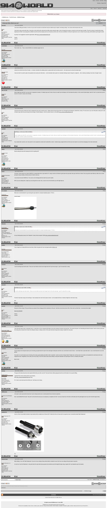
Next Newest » (102, 479)
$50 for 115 (54, 247)
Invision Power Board (49, 497)
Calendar (105, 8)
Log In (55, 14)
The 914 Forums (12, 17)
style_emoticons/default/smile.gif (43, 34)
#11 (104, 245)
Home (94, 0)
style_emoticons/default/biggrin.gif (66, 112)
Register (57, 14)
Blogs (105, 0)
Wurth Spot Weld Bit (18, 311)
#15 (104, 326)
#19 (104, 412)
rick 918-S (4, 326)
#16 (104, 348)
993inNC (3, 108)
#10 (104, 223)
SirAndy (3, 370)
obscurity (4, 25)
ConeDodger (4, 45)
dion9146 (3, 128)
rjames (3, 149)
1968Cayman (4, 391)
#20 (104, 459)
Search (95, 8)
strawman (4, 348)
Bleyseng (3, 223)
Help (92, 8)
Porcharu (3, 264)
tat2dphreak (4, 68)
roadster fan (4, 412)
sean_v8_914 (4, 90)
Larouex (3, 306)
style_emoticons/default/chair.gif (51, 235)
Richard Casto (5, 459)
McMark (3, 245)
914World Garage (21, 17)
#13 (104, 284)
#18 (104, 391)
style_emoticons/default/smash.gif (23, 377)
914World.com (5, 17)
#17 (104, 370)
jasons (3, 171)
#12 (104, 264)
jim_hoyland (4, 190)
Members (100, 8)
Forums (97, 0)
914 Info (101, 0)
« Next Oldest (89, 479)
